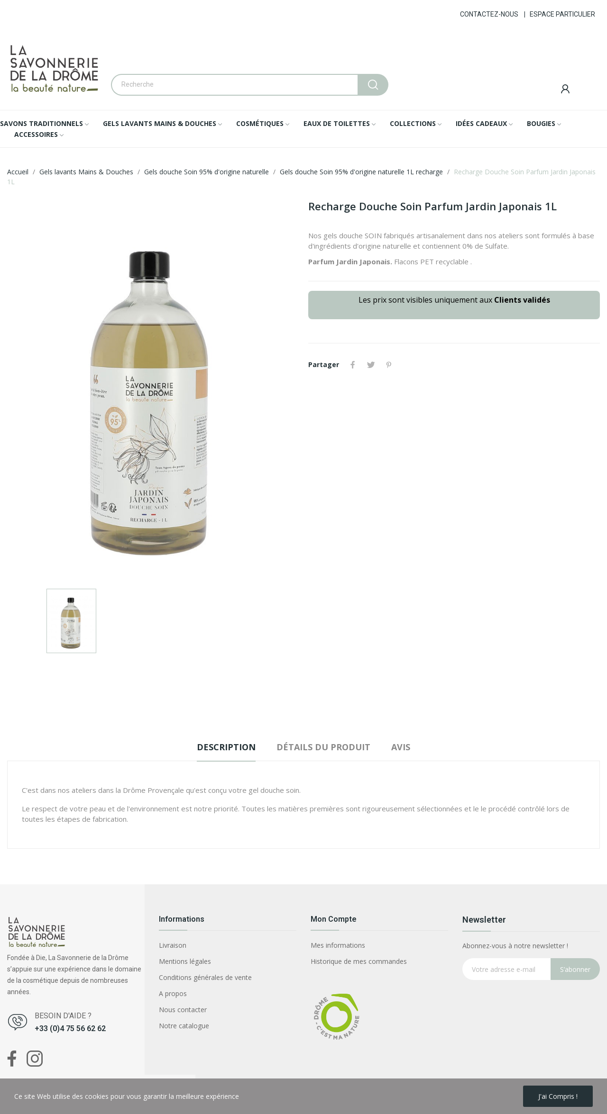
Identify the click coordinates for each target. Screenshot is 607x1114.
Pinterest (389, 365)
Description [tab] (226, 747)
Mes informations (338, 945)
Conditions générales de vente (205, 977)
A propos (173, 993)
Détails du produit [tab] (323, 747)
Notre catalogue (184, 1025)
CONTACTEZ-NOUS (489, 14)
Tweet (371, 365)
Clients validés (522, 300)
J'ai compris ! (558, 1096)
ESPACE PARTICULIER (562, 14)
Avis (400, 747)
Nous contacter (183, 1009)
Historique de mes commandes (359, 961)
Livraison (172, 945)
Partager (353, 365)
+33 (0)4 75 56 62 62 (70, 1028)
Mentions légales (185, 961)
